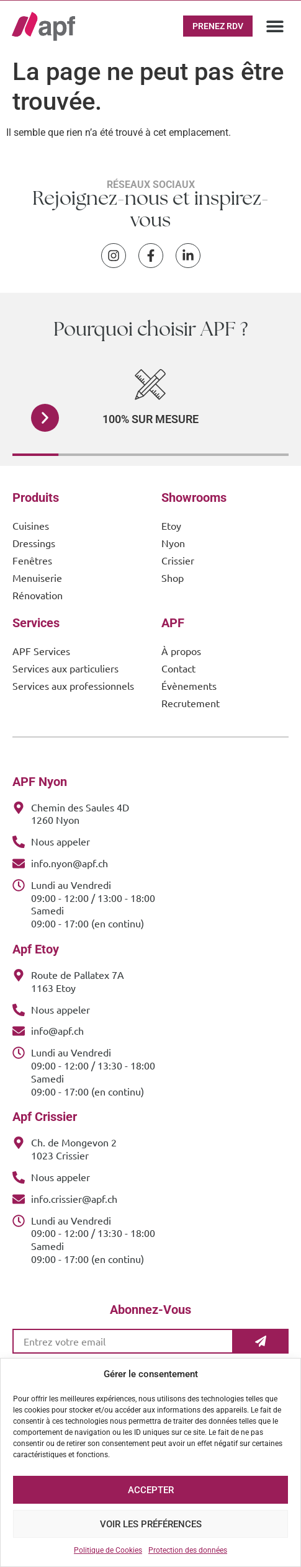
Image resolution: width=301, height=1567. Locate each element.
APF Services (41, 651)
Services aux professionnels (73, 685)
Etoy (171, 525)
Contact (178, 668)
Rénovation (37, 595)
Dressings (33, 543)
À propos (181, 651)
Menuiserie (37, 577)
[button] (275, 26)
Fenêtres (32, 560)
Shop (172, 577)
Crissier (177, 560)
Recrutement (190, 703)
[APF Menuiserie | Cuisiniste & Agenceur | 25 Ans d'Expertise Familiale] (43, 26)
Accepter (151, 1490)
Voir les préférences (151, 1524)
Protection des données (187, 1550)
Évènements (189, 685)
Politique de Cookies (108, 1550)
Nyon (173, 543)
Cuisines (30, 525)
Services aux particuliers (65, 668)
